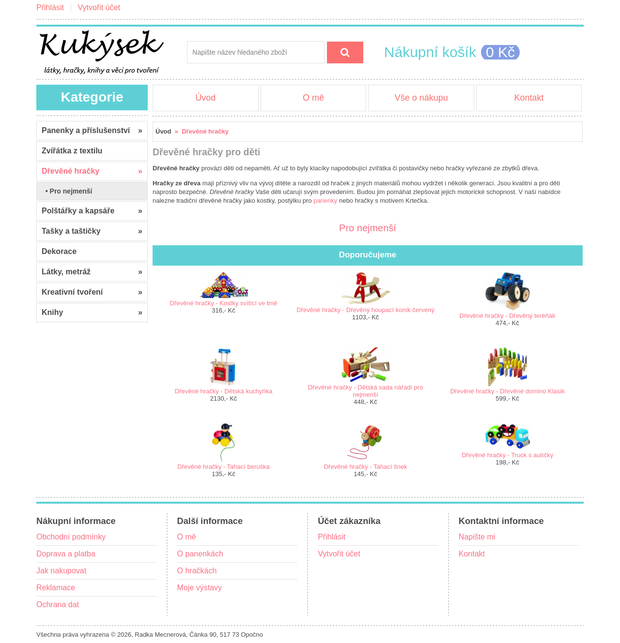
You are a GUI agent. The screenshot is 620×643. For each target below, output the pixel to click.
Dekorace (59, 251)
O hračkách (197, 571)
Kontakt (528, 98)
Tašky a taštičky (92, 231)
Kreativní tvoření (92, 292)
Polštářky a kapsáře (92, 211)
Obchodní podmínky (71, 537)
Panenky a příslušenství (92, 130)
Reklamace (55, 587)
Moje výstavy (199, 587)
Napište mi (477, 537)
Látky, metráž (92, 272)
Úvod (205, 98)
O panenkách (200, 554)
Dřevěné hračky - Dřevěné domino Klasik (507, 391)
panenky (325, 200)
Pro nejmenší (367, 226)
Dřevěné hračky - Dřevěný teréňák (508, 315)
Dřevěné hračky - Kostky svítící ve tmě (224, 303)
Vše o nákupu (421, 98)
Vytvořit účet (99, 7)
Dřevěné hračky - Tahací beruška (223, 466)
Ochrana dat (57, 604)
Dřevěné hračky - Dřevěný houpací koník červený (365, 310)
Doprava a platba (65, 554)
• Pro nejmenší (67, 191)
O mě (313, 98)
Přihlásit (50, 7)
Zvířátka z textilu (72, 151)
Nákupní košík (430, 52)
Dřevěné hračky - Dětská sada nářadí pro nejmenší (365, 391)
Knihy (92, 312)
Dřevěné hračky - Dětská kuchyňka (224, 391)
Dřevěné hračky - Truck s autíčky (507, 455)
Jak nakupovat (61, 571)
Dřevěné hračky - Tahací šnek (365, 466)
